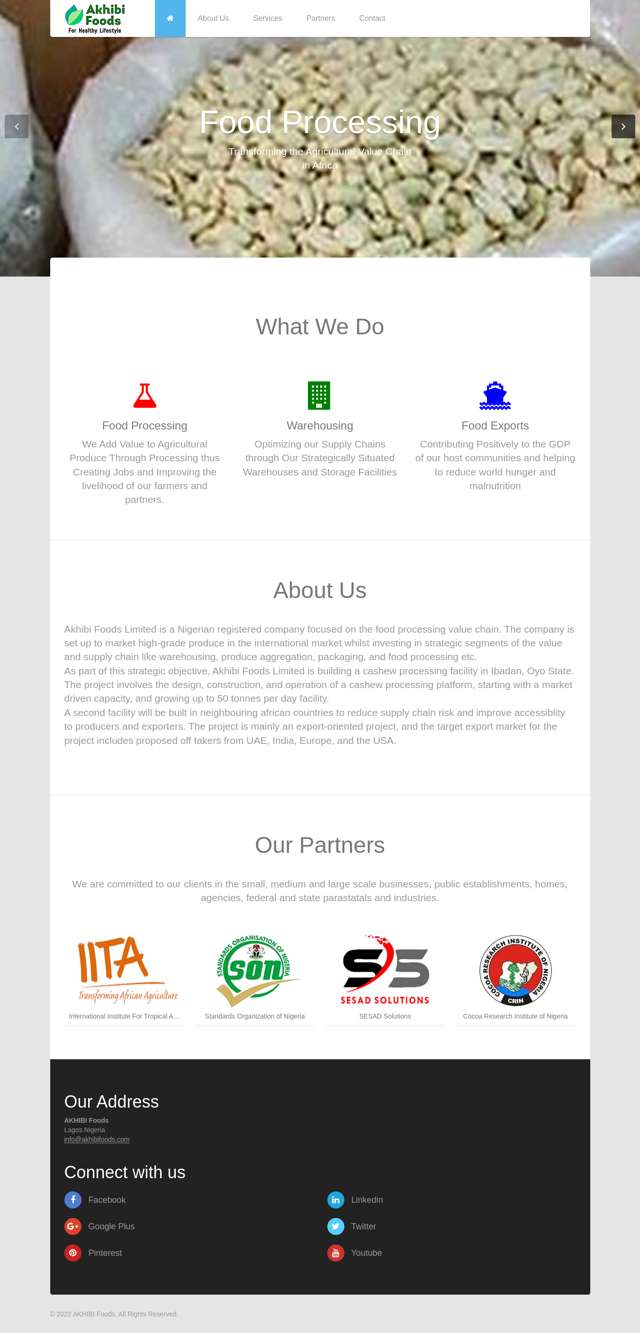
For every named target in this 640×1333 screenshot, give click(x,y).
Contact (372, 18)
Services (267, 18)
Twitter (352, 1226)
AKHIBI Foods (94, 1314)
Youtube (354, 1252)
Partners (320, 18)
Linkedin (355, 1199)
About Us (213, 18)
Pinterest (93, 1252)
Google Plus (99, 1226)
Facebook (95, 1199)
